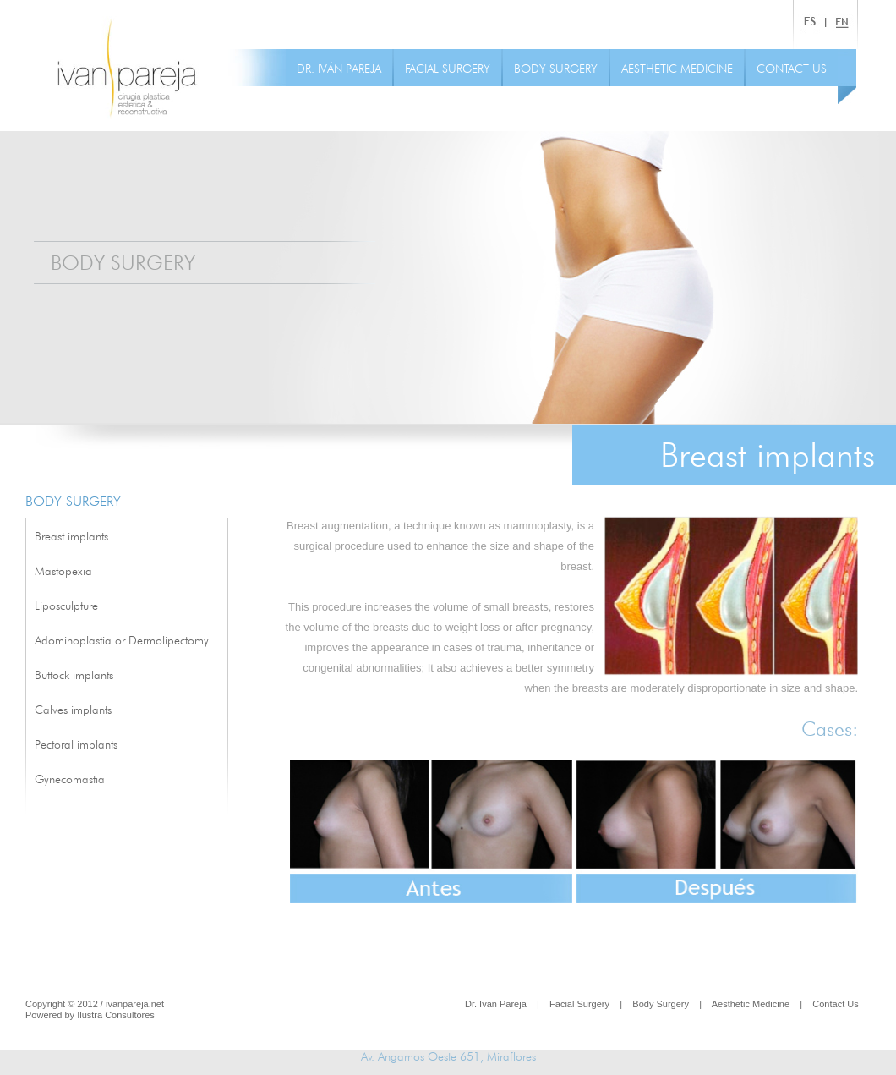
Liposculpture (66, 605)
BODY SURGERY (556, 68)
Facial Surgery (579, 1004)
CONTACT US (792, 68)
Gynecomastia (70, 779)
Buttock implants (74, 675)
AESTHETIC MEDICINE (677, 68)
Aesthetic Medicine (750, 1004)
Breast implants (71, 536)
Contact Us (835, 1004)
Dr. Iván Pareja (496, 1004)
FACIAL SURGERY (447, 68)
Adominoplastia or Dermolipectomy (122, 640)
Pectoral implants (76, 744)
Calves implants (73, 709)
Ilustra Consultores (116, 1015)
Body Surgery (660, 1004)
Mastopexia (63, 571)
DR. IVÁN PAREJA (339, 68)
